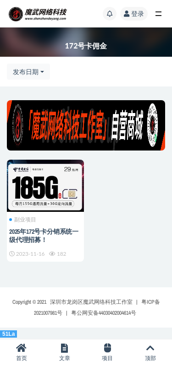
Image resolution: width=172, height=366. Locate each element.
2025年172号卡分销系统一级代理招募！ (43, 235)
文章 (64, 352)
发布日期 (26, 71)
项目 (107, 352)
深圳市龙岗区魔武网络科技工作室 (91, 302)
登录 (134, 13)
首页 (21, 352)
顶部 (150, 352)
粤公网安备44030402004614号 (103, 313)
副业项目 (22, 219)
